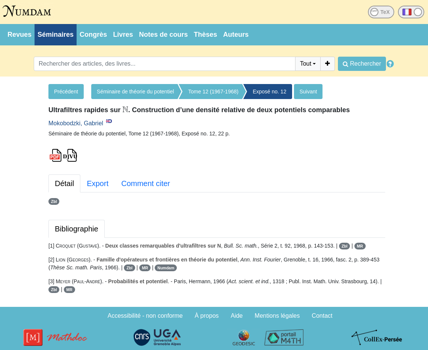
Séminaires (56, 34)
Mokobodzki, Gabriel (75, 123)
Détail (64, 183)
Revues (20, 34)
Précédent (66, 92)
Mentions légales (277, 315)
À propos (207, 315)
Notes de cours (163, 34)
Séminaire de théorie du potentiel (135, 92)
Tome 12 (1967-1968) (213, 92)
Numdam (165, 268)
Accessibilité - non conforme (145, 315)
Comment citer (145, 183)
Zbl (54, 201)
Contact (322, 315)
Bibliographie (76, 229)
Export (98, 183)
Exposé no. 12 (269, 92)
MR (360, 246)
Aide (237, 315)
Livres (123, 34)
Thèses (205, 34)
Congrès (93, 34)
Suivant (308, 92)
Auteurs (236, 34)
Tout (305, 63)
